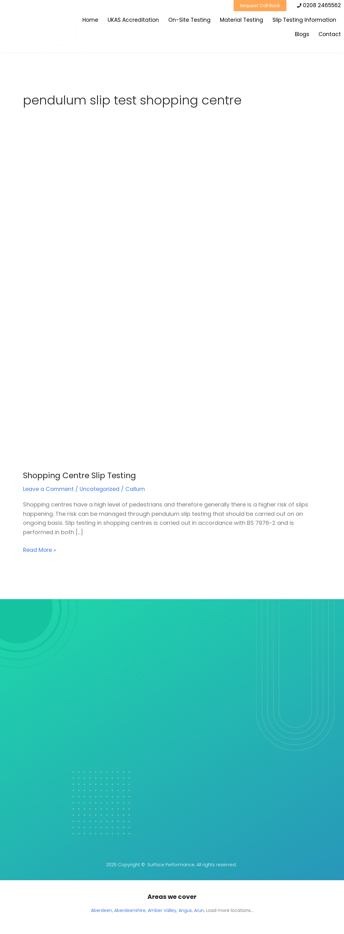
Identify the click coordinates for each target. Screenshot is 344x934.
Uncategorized (100, 490)
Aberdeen (101, 910)
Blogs (302, 35)
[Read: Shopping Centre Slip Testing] (142, 303)
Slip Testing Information (304, 21)
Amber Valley (162, 910)
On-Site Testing (189, 21)
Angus (185, 910)
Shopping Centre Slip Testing (81, 476)
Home (90, 21)
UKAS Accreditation (133, 21)
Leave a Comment (48, 490)
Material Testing (241, 21)
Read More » (40, 550)
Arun (199, 910)
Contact (329, 35)
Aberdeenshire (130, 910)
